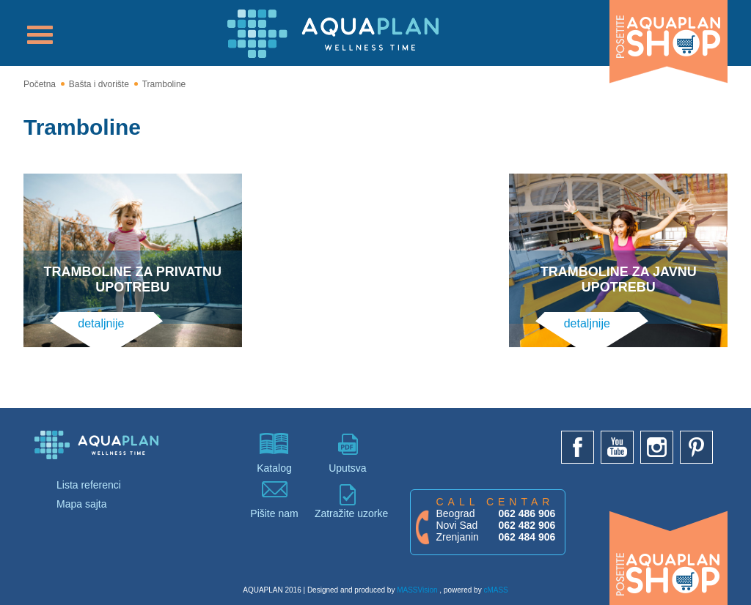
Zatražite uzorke (348, 501)
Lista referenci (88, 485)
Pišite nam (274, 498)
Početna (39, 84)
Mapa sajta (81, 504)
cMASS (495, 590)
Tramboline (164, 84)
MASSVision (417, 590)
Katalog (274, 453)
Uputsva (348, 453)
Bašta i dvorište (99, 84)
